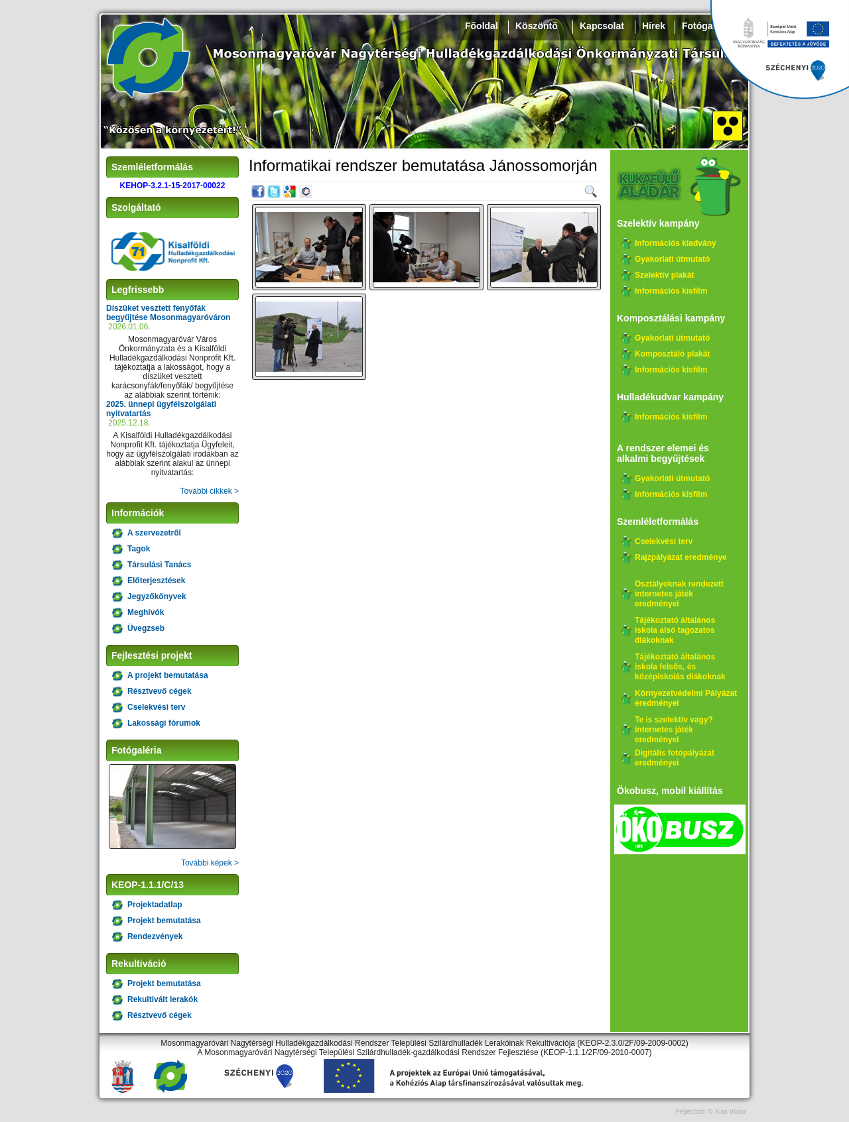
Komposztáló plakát (672, 354)
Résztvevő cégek (159, 691)
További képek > (210, 863)
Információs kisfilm (671, 291)
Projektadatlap (154, 904)
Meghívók (145, 612)
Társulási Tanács (159, 564)
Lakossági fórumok (163, 723)
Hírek (653, 26)
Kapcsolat (602, 26)
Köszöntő (536, 26)
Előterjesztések (156, 580)
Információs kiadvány (675, 243)
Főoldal (481, 26)
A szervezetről (154, 532)
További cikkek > (209, 491)
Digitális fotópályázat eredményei (674, 757)
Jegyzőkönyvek (156, 596)
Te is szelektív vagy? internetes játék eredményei (674, 729)
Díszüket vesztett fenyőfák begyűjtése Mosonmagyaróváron (168, 313)
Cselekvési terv (156, 707)
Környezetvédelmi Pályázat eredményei (686, 698)
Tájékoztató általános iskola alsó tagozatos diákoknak (675, 630)
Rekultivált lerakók (162, 999)
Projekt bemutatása (164, 920)
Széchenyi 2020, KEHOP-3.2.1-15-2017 (779, 49)
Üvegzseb (145, 628)
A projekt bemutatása (167, 675)
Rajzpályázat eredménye (681, 557)
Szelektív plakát (664, 275)
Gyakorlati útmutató (672, 259)
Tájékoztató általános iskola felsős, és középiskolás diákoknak (680, 666)
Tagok (138, 548)
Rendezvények (154, 936)
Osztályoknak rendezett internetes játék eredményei (679, 593)
